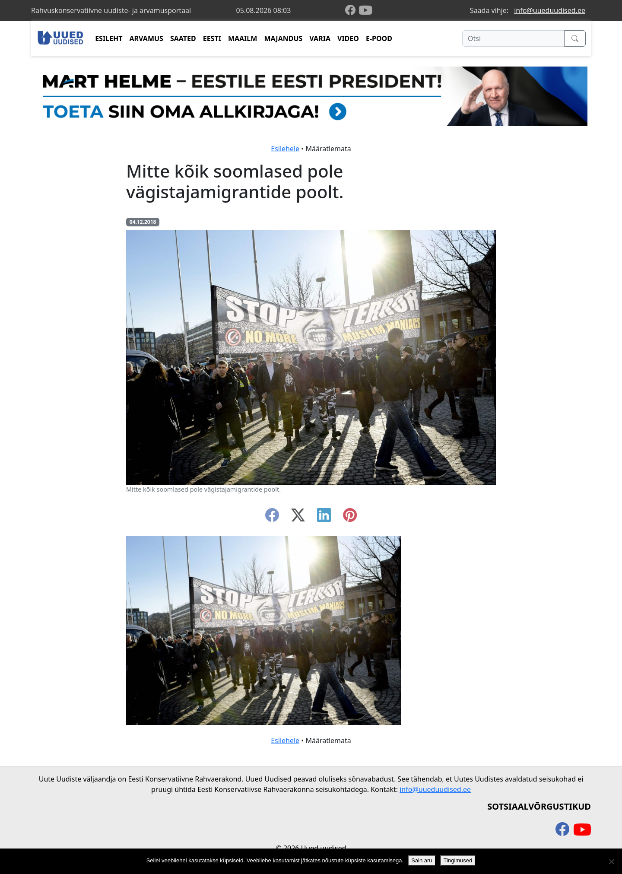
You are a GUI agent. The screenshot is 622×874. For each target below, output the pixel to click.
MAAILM (242, 38)
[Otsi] (513, 38)
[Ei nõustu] (611, 861)
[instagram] (350, 517)
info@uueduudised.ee (549, 10)
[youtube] (365, 10)
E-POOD (379, 38)
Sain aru (421, 860)
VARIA (319, 38)
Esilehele (285, 148)
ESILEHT (108, 38)
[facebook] (352, 10)
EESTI (212, 38)
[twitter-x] (298, 517)
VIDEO (348, 38)
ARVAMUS (146, 38)
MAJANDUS (283, 38)
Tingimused (458, 860)
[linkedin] (324, 517)
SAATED (183, 38)
